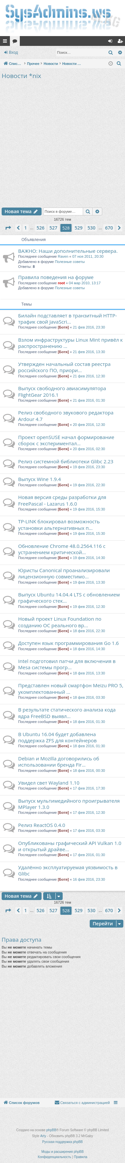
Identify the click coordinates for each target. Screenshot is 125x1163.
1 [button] (25, 228)
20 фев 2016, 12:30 (89, 425)
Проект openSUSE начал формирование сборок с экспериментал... (66, 440)
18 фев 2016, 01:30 (89, 722)
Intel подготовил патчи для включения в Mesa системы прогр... (66, 664)
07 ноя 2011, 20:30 (88, 256)
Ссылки (6, 42)
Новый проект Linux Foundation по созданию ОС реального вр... (59, 621)
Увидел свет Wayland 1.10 (48, 782)
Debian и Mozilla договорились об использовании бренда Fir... (58, 761)
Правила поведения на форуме (56, 277)
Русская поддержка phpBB (62, 1142)
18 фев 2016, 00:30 (89, 770)
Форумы (16, 42)
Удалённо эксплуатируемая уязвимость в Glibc (67, 870)
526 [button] (41, 228)
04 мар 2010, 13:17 (85, 283)
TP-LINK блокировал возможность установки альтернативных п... (59, 524)
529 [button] (78, 228)
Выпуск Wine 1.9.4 (39, 479)
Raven (63, 256)
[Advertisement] (62, 142)
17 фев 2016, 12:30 (89, 812)
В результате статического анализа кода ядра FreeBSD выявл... (67, 712)
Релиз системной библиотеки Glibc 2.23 (65, 461)
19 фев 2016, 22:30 (89, 485)
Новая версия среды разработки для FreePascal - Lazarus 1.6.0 (62, 500)
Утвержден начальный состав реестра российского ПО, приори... (64, 367)
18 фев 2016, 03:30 (89, 697)
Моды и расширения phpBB (62, 1151)
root (61, 283)
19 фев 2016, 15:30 (89, 509)
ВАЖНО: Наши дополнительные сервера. (68, 251)
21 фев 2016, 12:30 (89, 376)
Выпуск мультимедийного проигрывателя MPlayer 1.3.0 (69, 803)
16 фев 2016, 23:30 (89, 879)
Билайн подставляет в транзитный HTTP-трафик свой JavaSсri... (67, 318)
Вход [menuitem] (111, 42)
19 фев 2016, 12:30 (89, 607)
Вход (13, 52)
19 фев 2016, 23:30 (89, 467)
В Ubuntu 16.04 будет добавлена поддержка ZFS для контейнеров (57, 737)
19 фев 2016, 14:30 (89, 558)
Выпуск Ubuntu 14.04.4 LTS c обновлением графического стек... (69, 597)
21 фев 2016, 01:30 (89, 400)
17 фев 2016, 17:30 (89, 788)
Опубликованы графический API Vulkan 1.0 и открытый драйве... (69, 846)
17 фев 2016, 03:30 (89, 830)
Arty (43, 1136)
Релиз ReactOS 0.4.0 (41, 825)
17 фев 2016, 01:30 (89, 855)
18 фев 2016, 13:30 (89, 673)
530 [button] (91, 228)
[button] (8, 228)
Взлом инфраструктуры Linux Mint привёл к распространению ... (70, 342)
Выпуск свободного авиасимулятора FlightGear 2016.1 (62, 391)
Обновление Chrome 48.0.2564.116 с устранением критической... (62, 549)
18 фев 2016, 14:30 (89, 649)
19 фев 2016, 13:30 (89, 582)
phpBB (51, 1130)
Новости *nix (21, 75)
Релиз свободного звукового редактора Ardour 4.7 (65, 415)
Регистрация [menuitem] (121, 42)
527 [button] (53, 228)
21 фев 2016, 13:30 (89, 352)
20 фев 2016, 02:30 (89, 449)
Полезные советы (69, 262)
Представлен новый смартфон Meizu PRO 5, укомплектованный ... (70, 688)
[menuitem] (119, 63)
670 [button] (109, 228)
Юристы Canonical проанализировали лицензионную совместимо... (64, 573)
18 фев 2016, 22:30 (89, 631)
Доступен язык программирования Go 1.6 (68, 643)
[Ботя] (63, 327)
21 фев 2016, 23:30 (89, 327)
